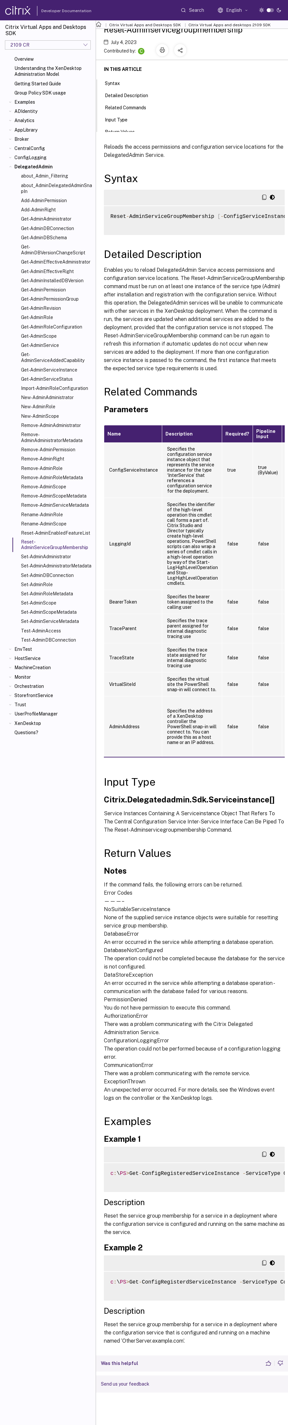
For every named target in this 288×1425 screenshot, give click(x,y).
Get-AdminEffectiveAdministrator (55, 262)
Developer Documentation (56, 11)
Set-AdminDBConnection (47, 575)
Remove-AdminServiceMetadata (55, 505)
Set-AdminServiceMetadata (50, 621)
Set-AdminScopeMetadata (49, 612)
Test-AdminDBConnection (48, 640)
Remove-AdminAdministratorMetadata (52, 437)
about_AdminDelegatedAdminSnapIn (56, 188)
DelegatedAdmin (33, 166)
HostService (27, 658)
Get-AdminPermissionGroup (50, 299)
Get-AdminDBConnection (47, 228)
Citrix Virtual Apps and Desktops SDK (145, 25)
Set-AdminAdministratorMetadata (56, 565)
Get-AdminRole (37, 317)
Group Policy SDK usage (40, 93)
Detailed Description (130, 95)
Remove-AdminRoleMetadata (52, 477)
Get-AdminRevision (41, 308)
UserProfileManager (36, 713)
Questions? (26, 732)
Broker (21, 139)
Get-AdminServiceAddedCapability (53, 357)
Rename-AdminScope (44, 523)
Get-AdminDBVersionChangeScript (53, 249)
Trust (20, 704)
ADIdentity (25, 111)
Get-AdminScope (39, 336)
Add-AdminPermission (44, 200)
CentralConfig (29, 148)
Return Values (123, 131)
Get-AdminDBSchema (44, 237)
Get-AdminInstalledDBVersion (52, 280)
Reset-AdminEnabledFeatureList (55, 533)
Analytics (24, 120)
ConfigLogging (30, 157)
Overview (24, 59)
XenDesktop (27, 723)
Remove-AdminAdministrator (51, 425)
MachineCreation (32, 667)
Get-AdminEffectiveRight (47, 271)
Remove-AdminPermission (48, 449)
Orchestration (29, 686)
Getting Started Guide (37, 83)
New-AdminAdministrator (47, 397)
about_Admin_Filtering (44, 176)
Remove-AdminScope (43, 486)
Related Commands (129, 107)
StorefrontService (33, 695)
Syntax (116, 82)
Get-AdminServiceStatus (47, 379)
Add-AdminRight (38, 209)
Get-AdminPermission (43, 289)
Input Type (120, 119)
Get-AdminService (40, 345)
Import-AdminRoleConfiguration (54, 388)
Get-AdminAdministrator (46, 219)
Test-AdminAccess (41, 630)
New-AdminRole (38, 406)
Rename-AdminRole (42, 514)
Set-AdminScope (38, 603)
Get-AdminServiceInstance (49, 369)
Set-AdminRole (37, 584)
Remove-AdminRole (42, 468)
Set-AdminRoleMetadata (47, 593)
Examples (24, 102)
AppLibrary (25, 130)
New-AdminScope (40, 416)
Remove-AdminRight (42, 458)
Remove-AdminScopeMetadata (53, 496)
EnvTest (23, 649)
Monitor (22, 677)
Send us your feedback (125, 1384)
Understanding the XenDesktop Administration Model (48, 71)
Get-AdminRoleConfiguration (51, 327)
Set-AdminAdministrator (46, 556)
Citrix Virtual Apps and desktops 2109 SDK (229, 25)
